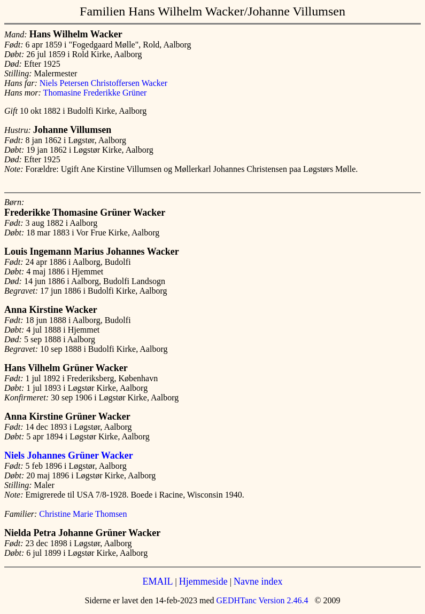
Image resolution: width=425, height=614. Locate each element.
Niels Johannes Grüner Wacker (68, 455)
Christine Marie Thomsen (83, 513)
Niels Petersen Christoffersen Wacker (103, 83)
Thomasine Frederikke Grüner (95, 92)
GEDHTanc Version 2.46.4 (261, 600)
